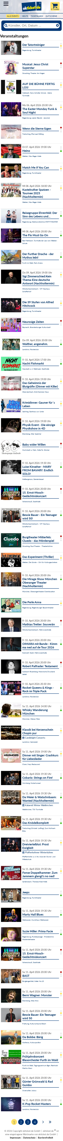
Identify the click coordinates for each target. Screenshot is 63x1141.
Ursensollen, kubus (29, 1090)
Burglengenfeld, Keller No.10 (33, 981)
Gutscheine (51, 16)
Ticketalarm (37, 16)
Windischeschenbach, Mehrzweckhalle (36, 630)
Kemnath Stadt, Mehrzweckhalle (34, 653)
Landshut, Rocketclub (30, 349)
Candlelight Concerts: (34, 737)
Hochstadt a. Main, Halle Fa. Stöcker (36, 450)
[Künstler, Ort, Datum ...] (31, 25)
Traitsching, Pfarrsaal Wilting (33, 134)
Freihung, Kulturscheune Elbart (34, 1024)
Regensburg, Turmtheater (31, 50)
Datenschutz (29, 1137)
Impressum (15, 1137)
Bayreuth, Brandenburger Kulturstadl (36, 327)
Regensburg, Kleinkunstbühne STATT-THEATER (40, 222)
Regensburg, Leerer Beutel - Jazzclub (36, 118)
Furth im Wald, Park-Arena (32, 263)
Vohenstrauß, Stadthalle (31, 501)
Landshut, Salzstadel (29, 742)
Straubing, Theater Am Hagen (33, 73)
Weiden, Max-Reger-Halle (31, 156)
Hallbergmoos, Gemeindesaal (33, 479)
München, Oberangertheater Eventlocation (38, 591)
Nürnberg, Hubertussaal (31, 783)
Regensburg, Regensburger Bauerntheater (38, 608)
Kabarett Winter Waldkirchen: (37, 805)
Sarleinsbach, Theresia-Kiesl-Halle (34, 882)
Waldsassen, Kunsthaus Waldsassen (35, 920)
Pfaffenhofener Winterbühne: (37, 852)
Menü (6, 3)
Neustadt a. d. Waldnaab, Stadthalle (35, 369)
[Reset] (57, 25)
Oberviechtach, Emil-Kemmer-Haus (35, 392)
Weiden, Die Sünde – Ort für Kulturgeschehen (39, 562)
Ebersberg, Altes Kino (30, 1001)
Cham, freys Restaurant (31, 764)
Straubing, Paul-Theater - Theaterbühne (37, 546)
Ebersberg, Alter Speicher (31, 434)
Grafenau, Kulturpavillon (31, 1042)
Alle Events (12, 16)
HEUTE (25, 16)
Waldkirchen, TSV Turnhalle (32, 809)
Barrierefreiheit (45, 1137)
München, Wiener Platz (31, 719)
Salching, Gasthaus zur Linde (33, 411)
